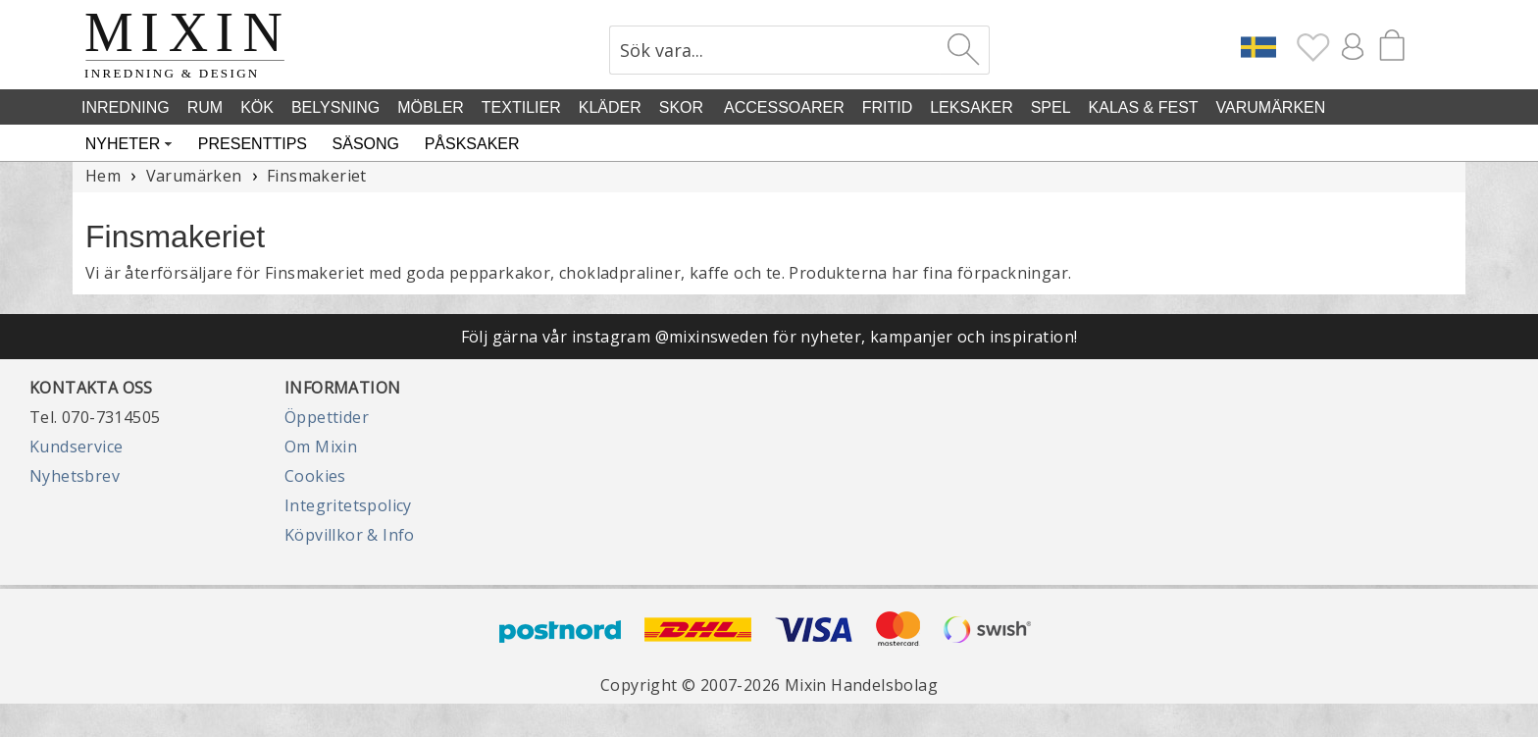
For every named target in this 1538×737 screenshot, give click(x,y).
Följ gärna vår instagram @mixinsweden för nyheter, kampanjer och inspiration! (769, 336)
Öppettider (326, 417)
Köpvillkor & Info (349, 535)
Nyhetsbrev (74, 476)
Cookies (315, 476)
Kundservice (76, 446)
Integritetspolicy (348, 505)
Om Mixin (320, 446)
